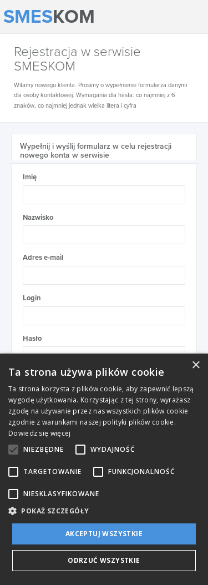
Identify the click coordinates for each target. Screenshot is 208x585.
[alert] (104, 469)
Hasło (32, 338)
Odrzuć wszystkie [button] (104, 560)
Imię (30, 177)
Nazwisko (38, 217)
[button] (104, 510)
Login (32, 298)
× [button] (195, 365)
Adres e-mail (43, 257)
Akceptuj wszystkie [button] (104, 533)
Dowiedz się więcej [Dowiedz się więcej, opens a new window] (39, 433)
